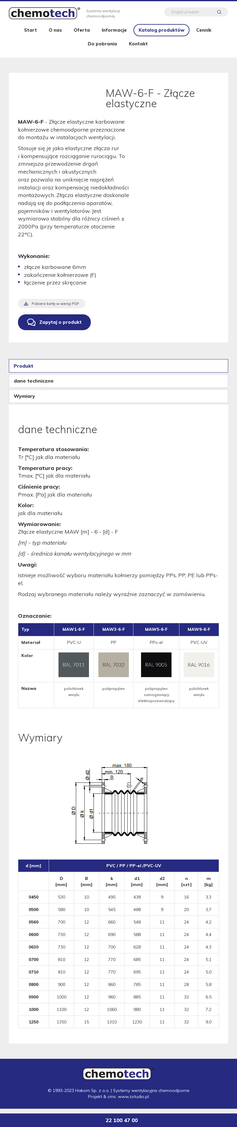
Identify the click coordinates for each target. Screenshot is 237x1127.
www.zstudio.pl (133, 1101)
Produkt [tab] (23, 370)
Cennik (203, 34)
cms (112, 1101)
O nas (55, 34)
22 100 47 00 (121, 1119)
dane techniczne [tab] (34, 385)
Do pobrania (102, 48)
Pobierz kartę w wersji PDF (55, 308)
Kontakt (138, 48)
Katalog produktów (161, 34)
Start (30, 34)
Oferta (82, 34)
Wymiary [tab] (24, 400)
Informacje (114, 34)
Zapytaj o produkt (60, 326)
